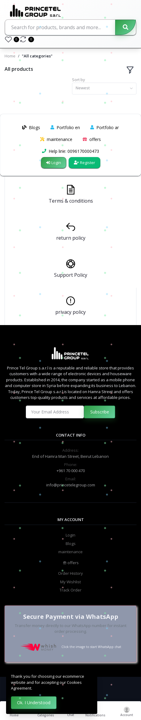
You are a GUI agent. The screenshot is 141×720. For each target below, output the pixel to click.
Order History (70, 573)
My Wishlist (70, 582)
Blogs (71, 543)
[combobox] (104, 88)
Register (84, 162)
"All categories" (37, 56)
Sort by (78, 79)
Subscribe (99, 412)
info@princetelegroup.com (70, 485)
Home (10, 56)
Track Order (70, 590)
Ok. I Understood (33, 702)
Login (53, 162)
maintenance (70, 551)
